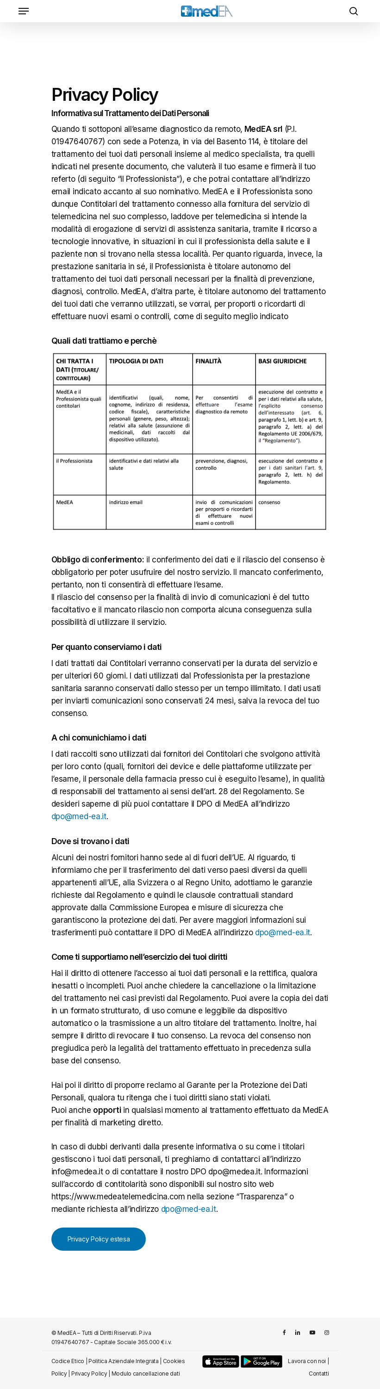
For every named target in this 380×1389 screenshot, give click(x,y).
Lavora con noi (307, 1361)
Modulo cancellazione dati (146, 1373)
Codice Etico (67, 1361)
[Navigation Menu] (24, 11)
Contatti (319, 1373)
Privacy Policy (89, 1373)
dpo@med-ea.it (78, 816)
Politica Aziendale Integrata (123, 1361)
